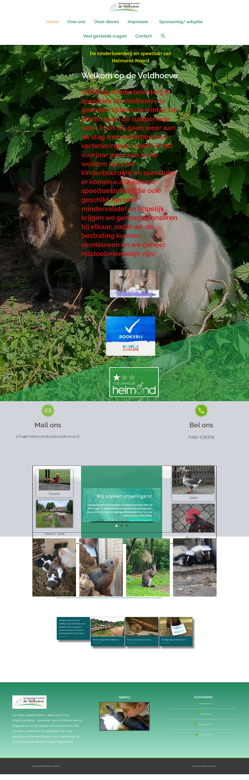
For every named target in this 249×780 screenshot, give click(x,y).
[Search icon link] (163, 40)
